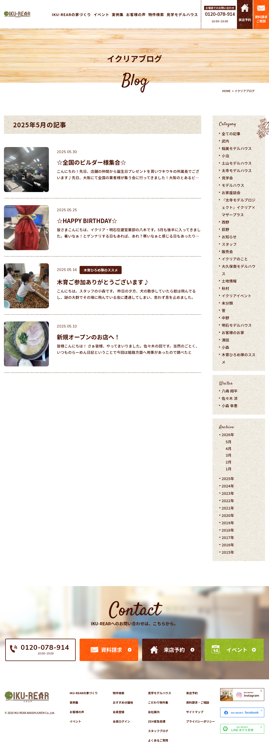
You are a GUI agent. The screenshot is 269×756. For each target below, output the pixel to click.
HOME (226, 91)
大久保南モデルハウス (239, 270)
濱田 (225, 339)
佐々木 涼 (230, 398)
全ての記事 (231, 133)
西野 (225, 222)
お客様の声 (77, 712)
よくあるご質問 (158, 740)
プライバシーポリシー (200, 721)
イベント (236, 649)
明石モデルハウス (237, 325)
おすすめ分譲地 (123, 702)
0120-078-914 (220, 14)
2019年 (228, 522)
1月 (229, 468)
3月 (229, 455)
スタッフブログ (158, 731)
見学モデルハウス (159, 693)
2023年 (228, 493)
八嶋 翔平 (230, 391)
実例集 (74, 702)
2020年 (228, 515)
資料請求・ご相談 (197, 702)
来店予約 (174, 649)
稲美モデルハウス (237, 148)
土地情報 (229, 281)
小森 (225, 347)
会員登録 (118, 712)
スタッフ (229, 244)
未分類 (227, 303)
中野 (225, 317)
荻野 (225, 229)
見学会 (227, 177)
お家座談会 (231, 192)
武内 (225, 141)
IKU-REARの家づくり (84, 693)
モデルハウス (233, 185)
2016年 (228, 544)
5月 (229, 441)
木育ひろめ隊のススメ (239, 358)
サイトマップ (194, 712)
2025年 (228, 478)
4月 (229, 448)
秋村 (225, 288)
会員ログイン (121, 721)
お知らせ (229, 236)
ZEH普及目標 (156, 721)
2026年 (228, 434)
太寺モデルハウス (237, 170)
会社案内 (153, 712)
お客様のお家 (233, 332)
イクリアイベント (236, 295)
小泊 (225, 155)
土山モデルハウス (237, 163)
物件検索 (118, 693)
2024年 (228, 485)
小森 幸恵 (230, 405)
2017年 (228, 537)
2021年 (228, 508)
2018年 (228, 530)
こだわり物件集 (158, 702)
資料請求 (111, 649)
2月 (229, 462)
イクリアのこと (235, 258)
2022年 (228, 500)
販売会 (227, 251)
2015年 (228, 552)
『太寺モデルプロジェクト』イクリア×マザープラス (239, 207)
